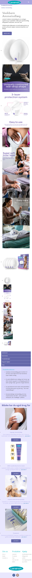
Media (3, 556)
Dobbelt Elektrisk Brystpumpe (16, 499)
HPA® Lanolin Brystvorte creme (16, 466)
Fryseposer (16, 533)
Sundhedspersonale (26, 554)
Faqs (13, 558)
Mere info (7, 33)
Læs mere (27, 436)
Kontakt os (5, 558)
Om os (3, 554)
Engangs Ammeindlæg (16, 432)
